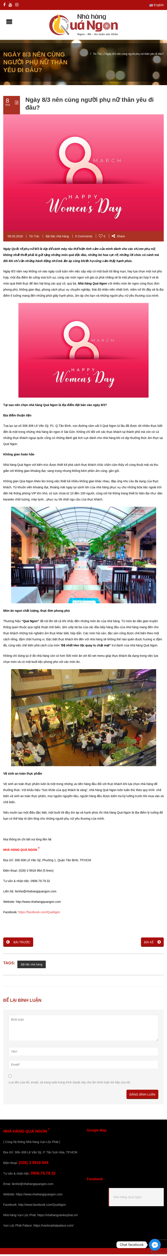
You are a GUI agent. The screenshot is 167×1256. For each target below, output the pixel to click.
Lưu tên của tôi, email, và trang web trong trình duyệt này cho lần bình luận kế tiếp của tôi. (70, 1084)
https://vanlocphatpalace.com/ (53, 1227)
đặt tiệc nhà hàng (57, 238)
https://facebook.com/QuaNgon (39, 914)
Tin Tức (97, 55)
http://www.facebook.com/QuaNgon (42, 1206)
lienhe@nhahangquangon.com (32, 1185)
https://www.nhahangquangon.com (39, 1196)
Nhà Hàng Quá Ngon (127, 1198)
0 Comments (83, 238)
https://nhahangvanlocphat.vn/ (57, 1217)
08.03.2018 (15, 238)
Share (118, 238)
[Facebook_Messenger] (155, 1245)
